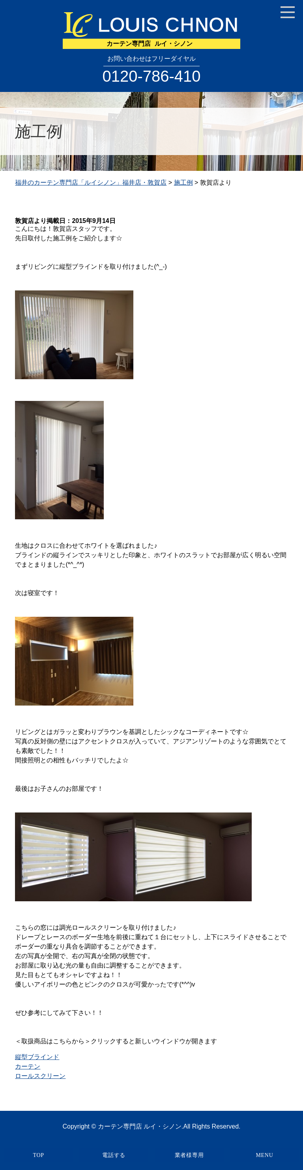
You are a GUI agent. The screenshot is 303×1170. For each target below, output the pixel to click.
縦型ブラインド (37, 1057)
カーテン (27, 1066)
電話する (113, 1155)
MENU (264, 1155)
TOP (38, 1155)
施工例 (183, 182)
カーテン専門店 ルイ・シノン (139, 1126)
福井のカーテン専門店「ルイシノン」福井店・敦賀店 (90, 182)
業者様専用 (189, 1155)
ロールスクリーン (40, 1076)
